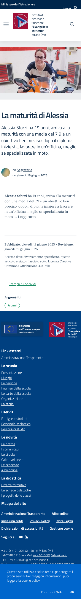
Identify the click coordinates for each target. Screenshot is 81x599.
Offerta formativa (13, 485)
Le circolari (8, 454)
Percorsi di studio (13, 429)
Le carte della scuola (16, 393)
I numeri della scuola (16, 388)
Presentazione (11, 372)
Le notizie (8, 444)
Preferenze (51, 591)
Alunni (12, 305)
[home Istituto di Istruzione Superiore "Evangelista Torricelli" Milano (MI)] (33, 25)
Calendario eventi (13, 459)
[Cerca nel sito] (72, 25)
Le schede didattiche (16, 490)
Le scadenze (10, 464)
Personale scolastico (15, 423)
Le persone (9, 383)
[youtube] (21, 537)
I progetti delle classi (16, 495)
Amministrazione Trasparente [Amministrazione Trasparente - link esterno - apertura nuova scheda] (22, 357)
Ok (72, 591)
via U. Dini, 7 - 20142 (14, 550)
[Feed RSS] (27, 537)
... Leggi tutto (25, 216)
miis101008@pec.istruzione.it (29, 559)
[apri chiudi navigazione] (6, 24)
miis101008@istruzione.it (50, 555)
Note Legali (64, 521)
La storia (7, 403)
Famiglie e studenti (14, 418)
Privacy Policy (40, 521)
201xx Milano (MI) (41, 550)
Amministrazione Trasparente (23, 513)
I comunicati (10, 449)
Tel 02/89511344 (12, 555)
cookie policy (31, 580)
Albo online (9, 470)
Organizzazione (12, 398)
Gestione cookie (61, 528)
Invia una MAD (12, 521)
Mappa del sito (13, 503)
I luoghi (6, 377)
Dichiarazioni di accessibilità (22, 528)
